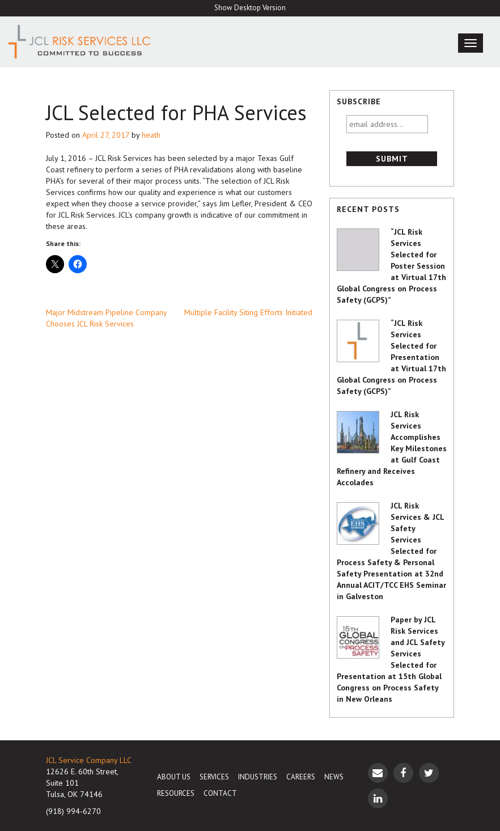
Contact (220, 793)
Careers (300, 777)
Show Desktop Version (250, 7)
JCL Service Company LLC (89, 760)
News (334, 777)
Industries (257, 777)
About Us (173, 777)
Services (214, 777)
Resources (175, 793)
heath (151, 135)
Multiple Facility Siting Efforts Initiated (248, 312)
